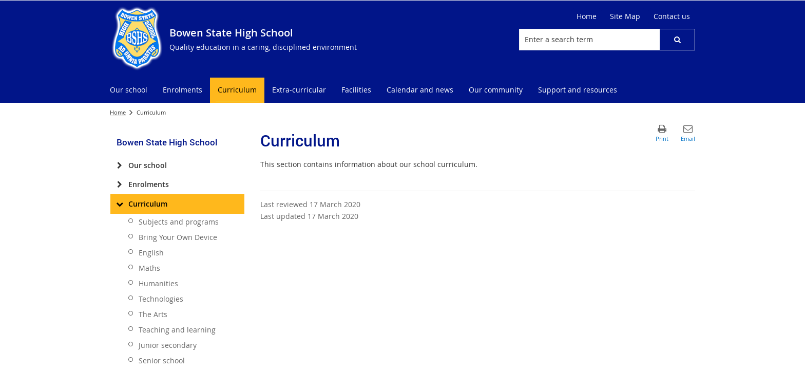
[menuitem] (128, 90)
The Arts (153, 314)
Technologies (161, 299)
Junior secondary (168, 345)
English (151, 252)
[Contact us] (671, 16)
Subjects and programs (179, 222)
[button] (677, 39)
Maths (149, 268)
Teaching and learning (177, 330)
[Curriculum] (119, 204)
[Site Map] (625, 16)
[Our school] (119, 165)
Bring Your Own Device (178, 237)
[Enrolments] (119, 184)
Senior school (162, 360)
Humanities (158, 283)
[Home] (586, 16)
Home (118, 112)
